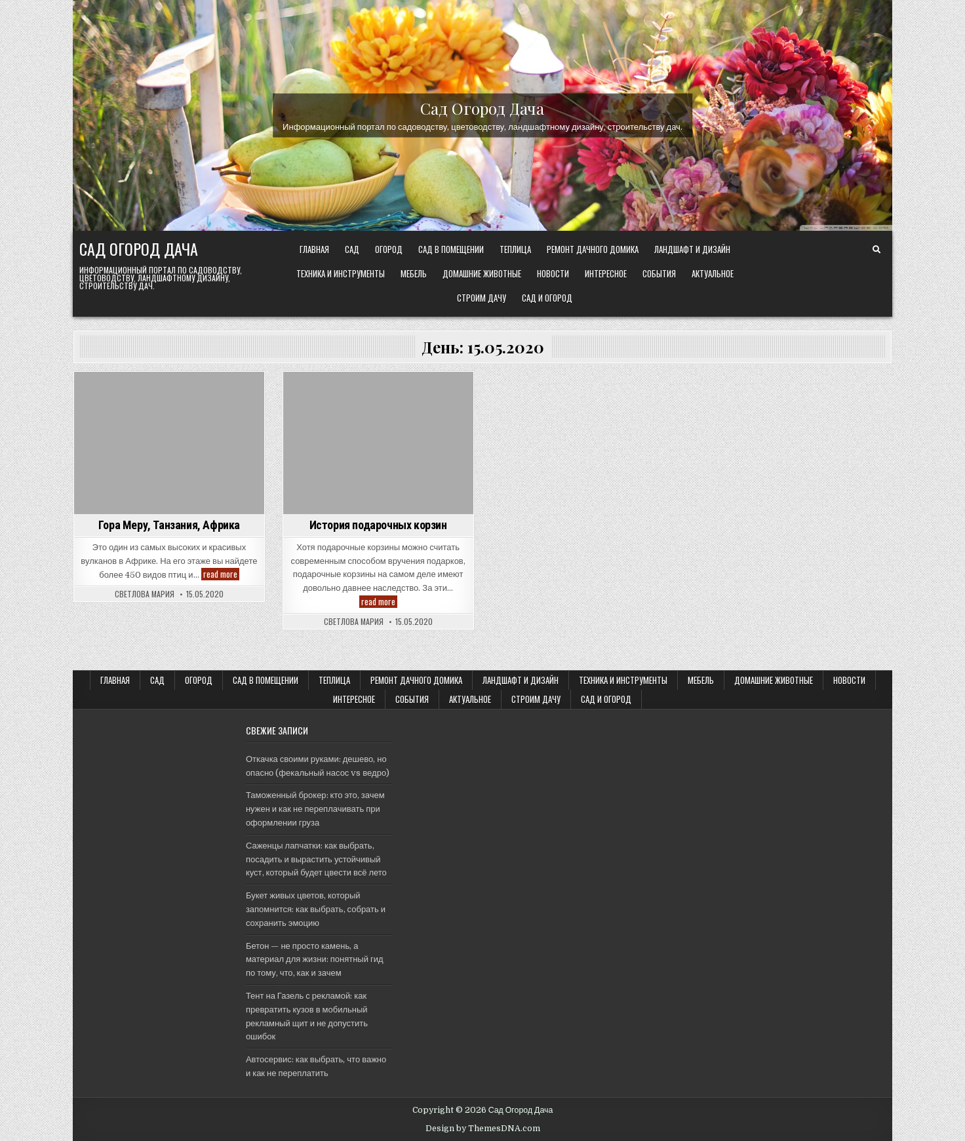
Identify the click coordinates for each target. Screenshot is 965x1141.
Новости (553, 273)
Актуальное (713, 273)
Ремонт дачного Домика (593, 249)
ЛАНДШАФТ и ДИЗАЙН (692, 249)
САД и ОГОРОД (547, 297)
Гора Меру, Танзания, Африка (169, 525)
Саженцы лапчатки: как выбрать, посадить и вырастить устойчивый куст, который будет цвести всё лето (316, 859)
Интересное (606, 273)
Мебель (414, 273)
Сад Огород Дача (482, 107)
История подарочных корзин (378, 525)
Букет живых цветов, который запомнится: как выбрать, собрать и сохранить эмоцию (315, 909)
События (659, 273)
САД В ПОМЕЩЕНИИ (451, 249)
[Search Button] (876, 249)
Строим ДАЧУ (481, 297)
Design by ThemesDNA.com (482, 1128)
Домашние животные (482, 273)
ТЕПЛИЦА (515, 249)
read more (221, 574)
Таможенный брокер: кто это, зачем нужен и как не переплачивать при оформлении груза (315, 809)
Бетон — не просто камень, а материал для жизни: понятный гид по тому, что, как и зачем (315, 959)
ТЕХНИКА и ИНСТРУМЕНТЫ (340, 273)
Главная (314, 249)
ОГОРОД (389, 249)
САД (352, 249)
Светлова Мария (144, 594)
